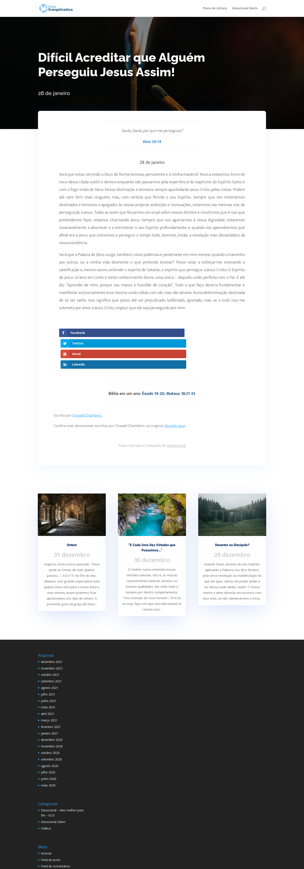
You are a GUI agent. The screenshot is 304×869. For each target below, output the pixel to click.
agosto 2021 (49, 656)
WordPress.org (51, 841)
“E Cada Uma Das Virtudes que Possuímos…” (151, 516)
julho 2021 (48, 662)
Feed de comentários (55, 834)
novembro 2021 (52, 636)
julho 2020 (48, 740)
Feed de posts (50, 828)
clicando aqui (174, 394)
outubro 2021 (50, 643)
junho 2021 (48, 669)
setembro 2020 (51, 727)
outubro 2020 (50, 721)
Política (46, 796)
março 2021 (49, 689)
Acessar (46, 821)
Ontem (72, 513)
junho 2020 (48, 747)
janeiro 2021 (49, 701)
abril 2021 (47, 682)
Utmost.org (176, 414)
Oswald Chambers (87, 384)
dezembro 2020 (51, 708)
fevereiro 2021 (51, 695)
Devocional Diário (245, 8)
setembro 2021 (51, 649)
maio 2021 (48, 675)
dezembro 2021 (51, 630)
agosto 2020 (49, 734)
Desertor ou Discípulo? (232, 513)
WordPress (119, 863)
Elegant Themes (70, 863)
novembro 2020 (52, 715)
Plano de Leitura (215, 8)
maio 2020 (48, 754)
